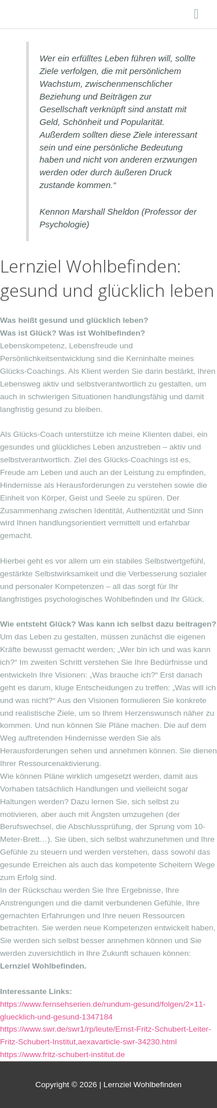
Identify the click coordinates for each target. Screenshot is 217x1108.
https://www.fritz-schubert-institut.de (62, 1054)
